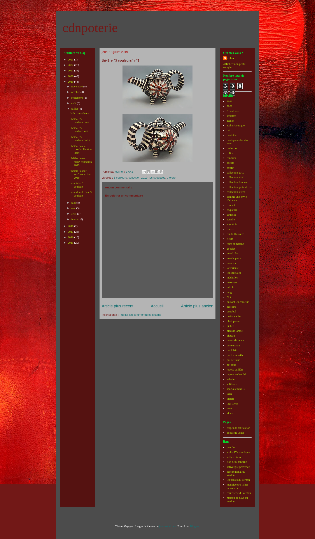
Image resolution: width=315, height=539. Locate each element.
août (74, 103)
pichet (230, 326)
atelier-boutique (236, 125)
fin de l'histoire (235, 234)
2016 (71, 237)
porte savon (233, 345)
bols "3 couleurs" (80, 113)
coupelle (231, 214)
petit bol (231, 311)
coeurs (230, 162)
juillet (75, 108)
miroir (230, 287)
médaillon (232, 277)
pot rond (231, 364)
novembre (77, 86)
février (75, 219)
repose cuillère (235, 369)
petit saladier (234, 316)
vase (229, 408)
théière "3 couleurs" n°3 (79, 120)
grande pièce (234, 258)
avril (74, 213)
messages (232, 282)
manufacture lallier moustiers (237, 486)
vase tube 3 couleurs (76, 184)
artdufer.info (234, 457)
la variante (233, 268)
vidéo (230, 413)
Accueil (157, 306)
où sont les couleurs (238, 301)
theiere (171, 177)
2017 (71, 231)
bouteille (232, 135)
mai (73, 208)
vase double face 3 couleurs (80, 193)
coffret (230, 167)
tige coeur (232, 403)
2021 (71, 70)
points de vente (235, 340)
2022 (71, 65)
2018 (71, 226)
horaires (231, 263)
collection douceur (237, 182)
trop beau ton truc (237, 461)
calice (230, 153)
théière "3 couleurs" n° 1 (80, 138)
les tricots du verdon (238, 479)
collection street (236, 191)
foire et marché (235, 243)
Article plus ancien (197, 306)
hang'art (231, 447)
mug (229, 292)
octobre (75, 92)
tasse (229, 393)
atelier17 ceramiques (238, 452)
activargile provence (238, 466)
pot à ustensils (235, 355)
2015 (71, 242)
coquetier (232, 209)
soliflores (232, 384)
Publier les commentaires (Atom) (140, 314)
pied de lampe (235, 330)
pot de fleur (233, 360)
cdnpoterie (90, 27)
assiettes (231, 115)
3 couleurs (120, 177)
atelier (230, 120)
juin (73, 202)
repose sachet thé (236, 374)
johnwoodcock (167, 526)
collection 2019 (137, 177)
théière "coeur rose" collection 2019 (80, 149)
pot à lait (232, 350)
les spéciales (157, 177)
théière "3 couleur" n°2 (79, 129)
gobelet (231, 248)
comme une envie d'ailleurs (237, 198)
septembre (77, 97)
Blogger (194, 526)
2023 (71, 59)
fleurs (230, 238)
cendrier (231, 158)
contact (231, 205)
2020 (71, 76)
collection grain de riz (239, 187)
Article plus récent (117, 306)
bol (228, 130)
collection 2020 (235, 177)
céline (231, 58)
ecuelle (231, 219)
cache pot (232, 148)
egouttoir (232, 224)
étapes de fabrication (238, 427)
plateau (231, 335)
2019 (71, 81)
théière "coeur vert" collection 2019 (80, 174)
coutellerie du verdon (239, 493)
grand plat (232, 253)
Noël (229, 297)
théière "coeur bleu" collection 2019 (81, 162)
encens (230, 229)
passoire (231, 306)
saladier (231, 379)
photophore (233, 321)
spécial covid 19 (236, 388)
